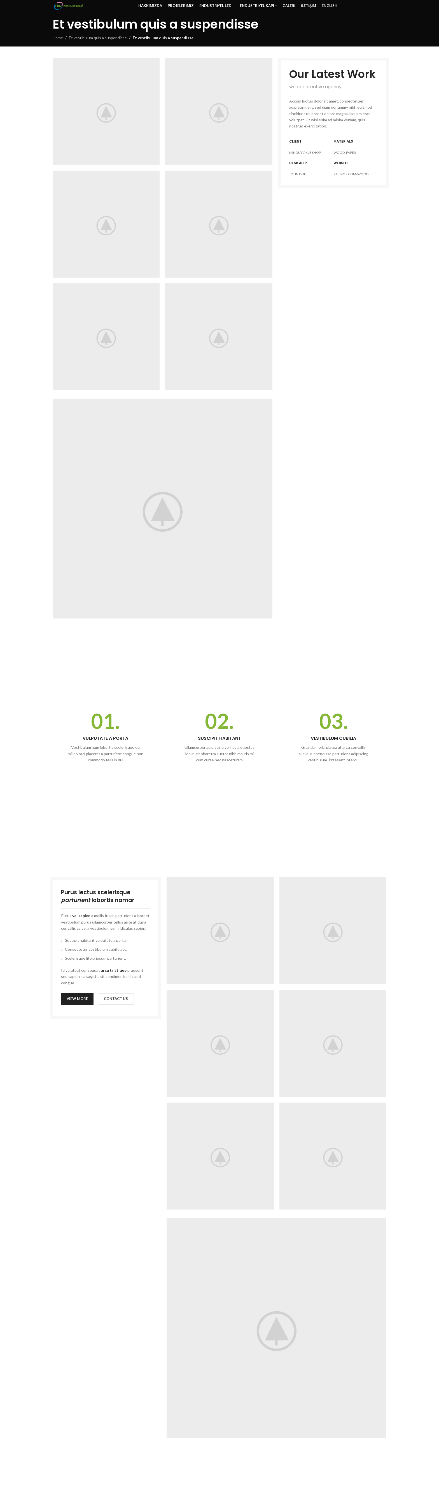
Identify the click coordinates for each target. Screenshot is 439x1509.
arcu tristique (114, 970)
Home (58, 37)
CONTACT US (116, 998)
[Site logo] (68, 5)
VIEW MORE (77, 998)
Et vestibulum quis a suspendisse (98, 37)
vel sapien (81, 915)
